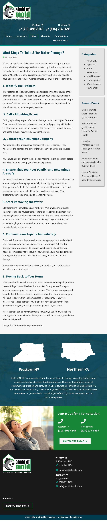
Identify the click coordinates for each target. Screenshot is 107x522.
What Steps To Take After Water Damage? (33, 53)
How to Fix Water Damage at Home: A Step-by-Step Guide (91, 177)
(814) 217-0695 (57, 29)
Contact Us (60, 36)
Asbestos (91, 66)
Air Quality (92, 62)
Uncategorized (94, 81)
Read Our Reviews (16, 507)
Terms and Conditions (71, 518)
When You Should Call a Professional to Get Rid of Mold (91, 163)
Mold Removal (94, 77)
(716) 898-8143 (30, 29)
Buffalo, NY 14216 (64, 462)
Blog (34, 36)
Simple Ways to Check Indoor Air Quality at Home (89, 115)
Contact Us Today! (74, 442)
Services (20, 36)
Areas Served (59, 40)
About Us (45, 36)
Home (9, 36)
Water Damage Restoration (30, 326)
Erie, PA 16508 (62, 479)
